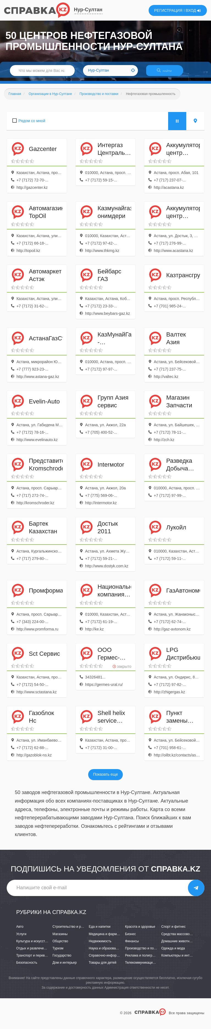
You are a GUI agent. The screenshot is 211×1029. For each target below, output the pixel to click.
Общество (60, 944)
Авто (19, 930)
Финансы (132, 944)
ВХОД (193, 10)
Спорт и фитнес (173, 930)
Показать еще (105, 778)
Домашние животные (177, 944)
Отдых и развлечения (32, 952)
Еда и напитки (99, 930)
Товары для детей (102, 966)
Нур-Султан (88, 9)
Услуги (21, 937)
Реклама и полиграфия (142, 959)
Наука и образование (105, 952)
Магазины (60, 937)
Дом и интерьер (64, 966)
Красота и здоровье (140, 930)
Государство (61, 959)
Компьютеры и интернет (179, 959)
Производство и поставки (144, 952)
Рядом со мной (31, 124)
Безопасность (26, 966)
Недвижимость (100, 944)
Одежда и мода (173, 952)
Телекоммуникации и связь (145, 966)
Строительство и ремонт (71, 930)
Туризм (57, 952)
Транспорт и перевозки (33, 959)
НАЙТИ (167, 72)
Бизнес (130, 937)
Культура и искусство (32, 944)
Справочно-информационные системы (118, 959)
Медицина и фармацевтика (110, 937)
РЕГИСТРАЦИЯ (168, 10)
